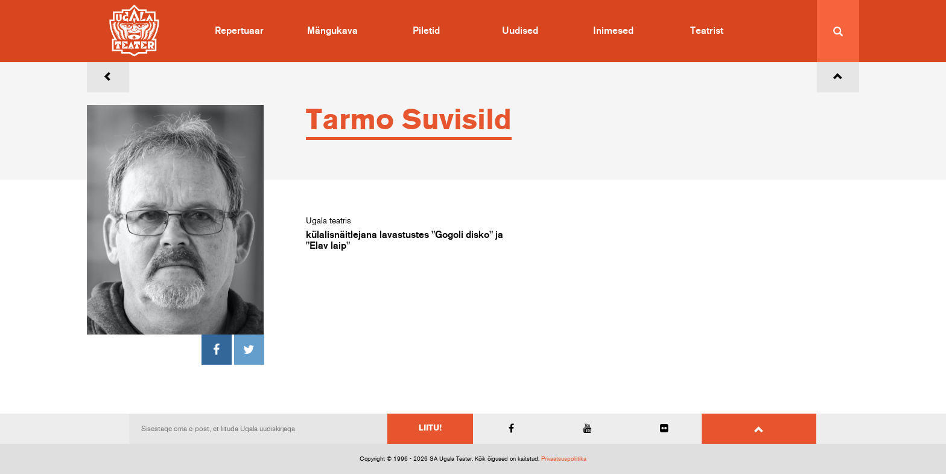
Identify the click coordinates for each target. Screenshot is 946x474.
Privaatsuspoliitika (563, 459)
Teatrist (706, 31)
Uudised (520, 31)
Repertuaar (239, 31)
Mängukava (332, 31)
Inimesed (613, 31)
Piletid (426, 31)
